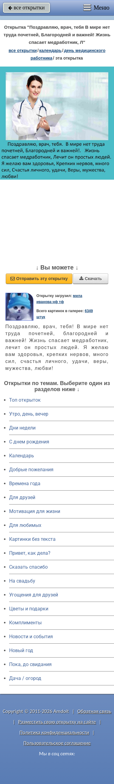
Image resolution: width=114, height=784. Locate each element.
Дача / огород (25, 678)
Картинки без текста (32, 539)
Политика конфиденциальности (54, 732)
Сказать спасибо (28, 567)
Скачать (90, 278)
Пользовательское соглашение (57, 743)
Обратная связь (94, 711)
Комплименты (25, 623)
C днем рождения (29, 442)
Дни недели (22, 428)
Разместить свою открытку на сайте (57, 722)
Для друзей (22, 497)
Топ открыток (25, 400)
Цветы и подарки (28, 609)
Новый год (21, 650)
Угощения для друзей (33, 595)
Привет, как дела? (29, 553)
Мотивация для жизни (34, 511)
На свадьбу (22, 581)
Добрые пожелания (31, 469)
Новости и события (31, 636)
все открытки (26, 8)
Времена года (24, 483)
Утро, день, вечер (28, 414)
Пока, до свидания (30, 664)
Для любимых (25, 525)
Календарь (50, 50)
